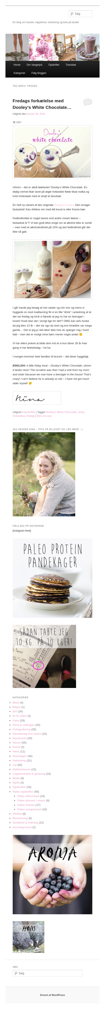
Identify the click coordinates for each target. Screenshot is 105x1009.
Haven (17, 742)
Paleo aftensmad (28, 796)
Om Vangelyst (34, 64)
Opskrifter (53, 64)
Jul (15, 764)
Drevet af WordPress (52, 995)
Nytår (16, 782)
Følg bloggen (38, 73)
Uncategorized (22, 827)
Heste (16, 747)
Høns (16, 751)
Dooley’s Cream (64, 205)
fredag (31, 416)
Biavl (16, 702)
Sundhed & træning (25, 822)
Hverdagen (20, 756)
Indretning (19, 760)
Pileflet (17, 813)
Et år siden (20, 715)
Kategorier (19, 73)
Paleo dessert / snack (31, 800)
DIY (15, 711)
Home (17, 64)
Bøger (17, 707)
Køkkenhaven (22, 769)
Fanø (16, 720)
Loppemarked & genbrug (29, 773)
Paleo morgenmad (29, 809)
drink (81, 412)
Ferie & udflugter (24, 724)
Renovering (20, 818)
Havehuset (20, 738)
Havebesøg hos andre (27, 733)
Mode (16, 778)
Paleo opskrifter (23, 791)
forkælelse (19, 416)
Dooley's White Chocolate (61, 412)
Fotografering (22, 729)
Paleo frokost (26, 804)
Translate (70, 64)
